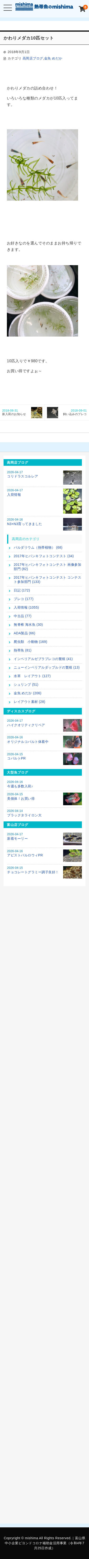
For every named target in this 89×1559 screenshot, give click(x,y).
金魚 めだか (53, 58)
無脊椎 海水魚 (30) (28, 624)
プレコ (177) (23, 599)
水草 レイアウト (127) (32, 676)
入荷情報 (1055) (26, 607)
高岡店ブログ (33, 58)
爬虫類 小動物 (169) (30, 642)
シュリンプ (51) (26, 684)
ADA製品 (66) (24, 633)
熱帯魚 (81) (23, 650)
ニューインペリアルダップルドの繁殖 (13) (47, 667)
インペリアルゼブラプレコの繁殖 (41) (43, 659)
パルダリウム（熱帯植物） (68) (38, 547)
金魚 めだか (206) (27, 693)
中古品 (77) (23, 616)
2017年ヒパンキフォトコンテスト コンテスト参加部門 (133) (47, 580)
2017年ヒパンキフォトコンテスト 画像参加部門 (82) (47, 567)
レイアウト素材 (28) (29, 702)
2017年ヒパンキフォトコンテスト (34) (44, 556)
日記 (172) (22, 590)
